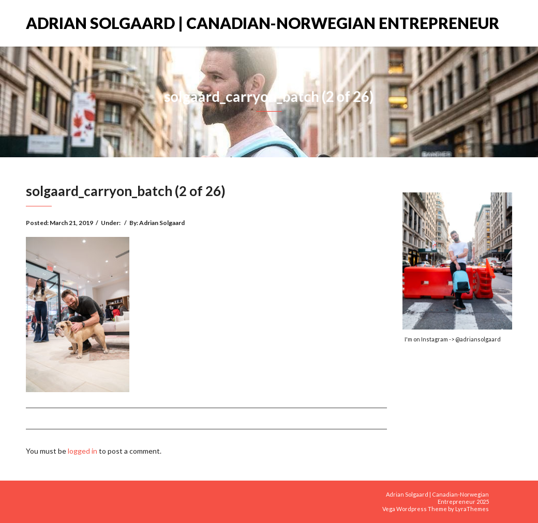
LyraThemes (472, 508)
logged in (82, 450)
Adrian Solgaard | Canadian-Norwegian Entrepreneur (262, 22)
